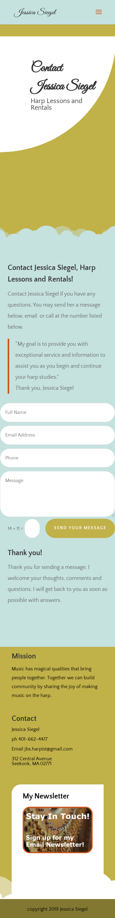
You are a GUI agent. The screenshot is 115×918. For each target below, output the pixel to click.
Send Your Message (80, 527)
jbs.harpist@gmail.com (49, 749)
